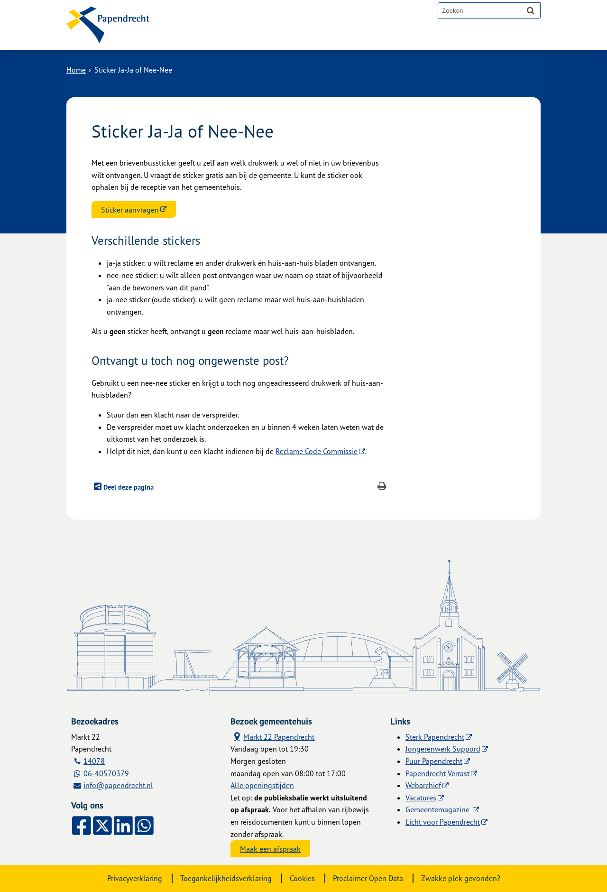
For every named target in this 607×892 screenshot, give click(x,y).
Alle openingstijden (262, 785)
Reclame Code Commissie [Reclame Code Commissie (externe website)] (317, 451)
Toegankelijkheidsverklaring (226, 878)
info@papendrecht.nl (118, 785)
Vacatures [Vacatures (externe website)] (420, 797)
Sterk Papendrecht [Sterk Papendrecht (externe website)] (434, 737)
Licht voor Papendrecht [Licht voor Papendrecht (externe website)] (442, 822)
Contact (270, 39)
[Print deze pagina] (382, 487)
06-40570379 (106, 773)
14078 (94, 761)
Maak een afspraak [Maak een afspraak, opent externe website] (270, 849)
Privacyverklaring (134, 878)
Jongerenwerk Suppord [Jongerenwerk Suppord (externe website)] (442, 748)
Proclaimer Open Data (368, 878)
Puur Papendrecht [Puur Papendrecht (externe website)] (433, 761)
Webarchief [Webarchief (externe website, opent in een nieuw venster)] (423, 785)
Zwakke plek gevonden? (460, 878)
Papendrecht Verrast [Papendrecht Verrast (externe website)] (437, 773)
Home (76, 69)
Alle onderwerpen (205, 39)
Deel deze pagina (127, 487)
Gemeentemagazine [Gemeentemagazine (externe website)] (438, 809)
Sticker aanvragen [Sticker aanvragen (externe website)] (130, 209)
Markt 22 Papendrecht (272, 736)
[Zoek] (531, 10)
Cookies (302, 878)
